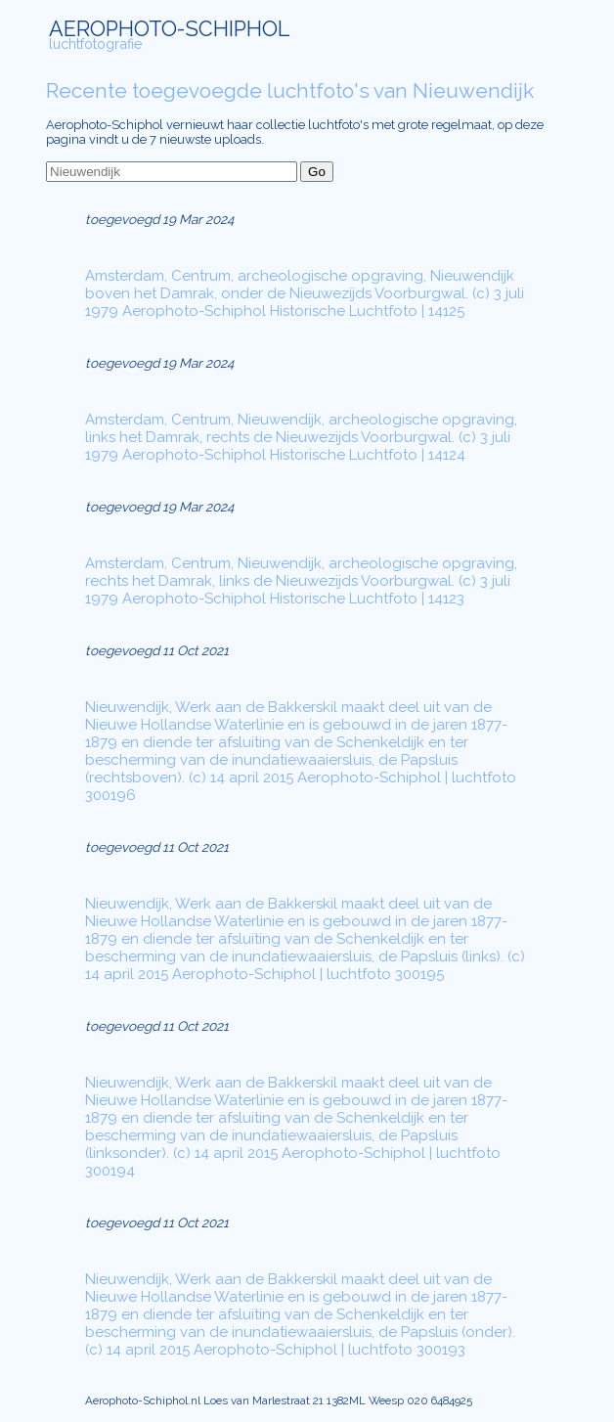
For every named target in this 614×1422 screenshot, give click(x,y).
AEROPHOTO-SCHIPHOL (169, 29)
